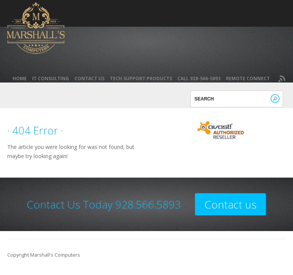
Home (20, 78)
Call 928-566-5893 (199, 78)
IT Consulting (50, 78)
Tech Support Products (141, 78)
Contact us (230, 204)
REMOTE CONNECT (248, 78)
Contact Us (89, 78)
